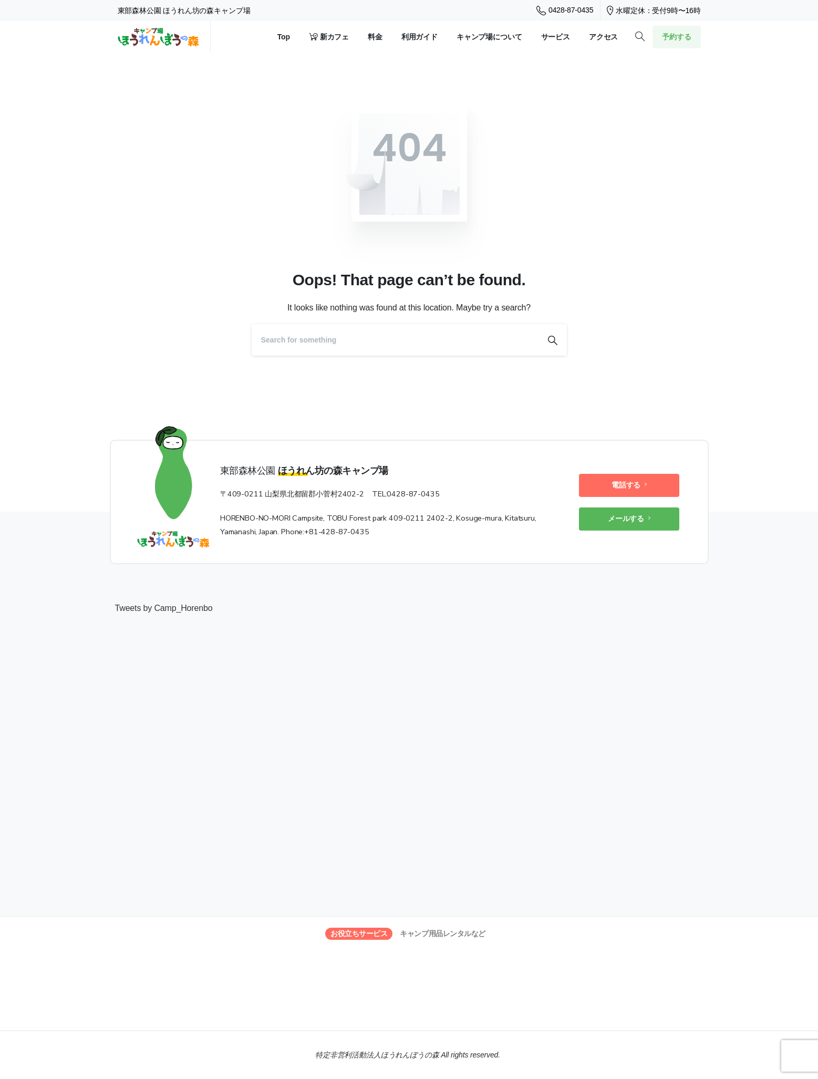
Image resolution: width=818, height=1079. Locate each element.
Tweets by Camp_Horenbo (164, 608)
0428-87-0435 (564, 10)
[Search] (395, 340)
